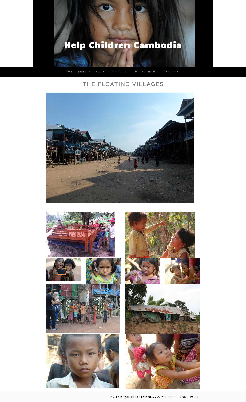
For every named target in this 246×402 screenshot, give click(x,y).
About (101, 71)
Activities (118, 71)
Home (69, 71)
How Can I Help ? (144, 71)
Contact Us (172, 71)
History (84, 71)
